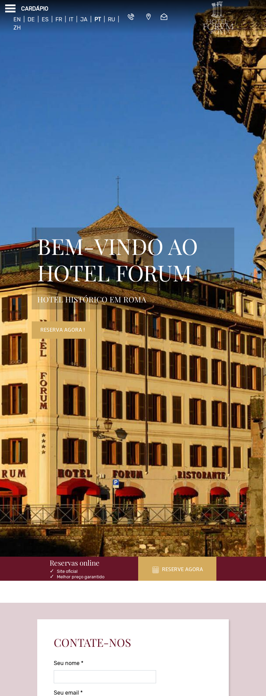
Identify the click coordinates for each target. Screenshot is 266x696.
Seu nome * (68, 663)
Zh (17, 27)
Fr (58, 19)
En (17, 19)
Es (45, 19)
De (31, 19)
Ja (84, 19)
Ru (111, 19)
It (71, 19)
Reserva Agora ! (62, 330)
